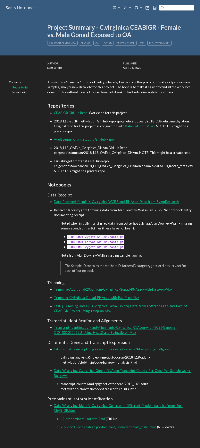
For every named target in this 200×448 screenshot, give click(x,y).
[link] (116, 8)
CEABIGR (85, 43)
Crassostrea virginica (62, 43)
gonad (108, 43)
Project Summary (159, 43)
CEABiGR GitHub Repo (71, 113)
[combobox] (176, 8)
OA (97, 43)
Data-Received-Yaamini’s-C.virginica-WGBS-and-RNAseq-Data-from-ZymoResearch (116, 202)
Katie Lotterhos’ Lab (139, 126)
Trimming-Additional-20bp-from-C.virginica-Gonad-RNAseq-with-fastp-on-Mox (113, 289)
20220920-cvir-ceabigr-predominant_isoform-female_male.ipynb (108, 427)
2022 (142, 43)
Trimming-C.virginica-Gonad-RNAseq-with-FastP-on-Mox (96, 297)
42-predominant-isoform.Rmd (83, 419)
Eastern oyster (126, 43)
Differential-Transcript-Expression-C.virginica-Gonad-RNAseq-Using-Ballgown (112, 349)
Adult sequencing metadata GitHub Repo (84, 139)
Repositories (20, 87)
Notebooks (19, 92)
